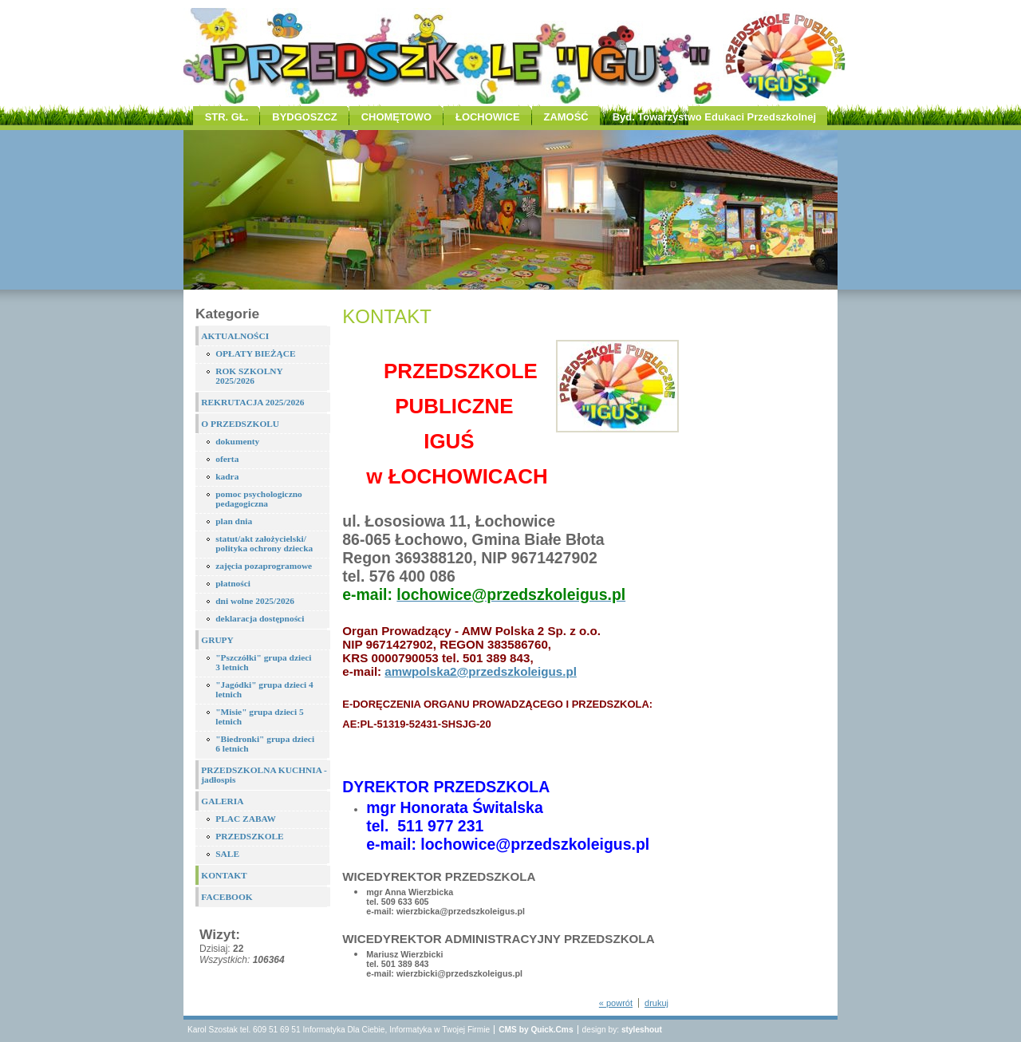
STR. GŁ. (227, 117)
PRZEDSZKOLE (249, 836)
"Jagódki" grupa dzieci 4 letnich (264, 689)
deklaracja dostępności (259, 618)
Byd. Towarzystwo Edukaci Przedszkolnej (714, 117)
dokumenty (237, 441)
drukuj (656, 1003)
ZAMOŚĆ (566, 117)
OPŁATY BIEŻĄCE (255, 353)
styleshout (641, 1029)
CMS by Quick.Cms (536, 1029)
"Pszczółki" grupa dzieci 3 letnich (263, 662)
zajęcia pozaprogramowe (263, 565)
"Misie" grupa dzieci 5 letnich (259, 716)
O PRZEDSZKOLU (240, 423)
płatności (232, 583)
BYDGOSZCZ (304, 117)
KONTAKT (223, 875)
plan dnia (233, 521)
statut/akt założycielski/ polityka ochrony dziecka (264, 543)
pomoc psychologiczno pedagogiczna (258, 498)
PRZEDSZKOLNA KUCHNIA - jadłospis (264, 774)
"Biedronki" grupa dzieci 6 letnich (264, 743)
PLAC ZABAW (245, 818)
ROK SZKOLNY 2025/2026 (249, 375)
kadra (226, 476)
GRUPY (217, 640)
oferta (226, 459)
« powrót (616, 1003)
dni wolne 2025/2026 (254, 601)
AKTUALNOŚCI (235, 336)
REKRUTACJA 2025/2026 (252, 402)
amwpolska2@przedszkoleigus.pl (480, 671)
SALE (227, 853)
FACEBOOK (226, 897)
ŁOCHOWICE (487, 117)
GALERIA (222, 801)
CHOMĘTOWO (396, 117)
